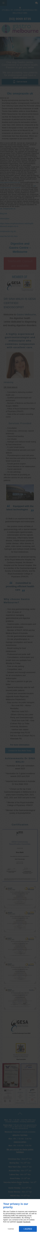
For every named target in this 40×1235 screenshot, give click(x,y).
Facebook (26, 1222)
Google (19, 1222)
